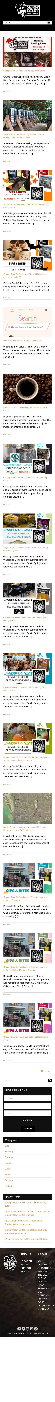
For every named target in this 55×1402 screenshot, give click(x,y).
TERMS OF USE (43, 1290)
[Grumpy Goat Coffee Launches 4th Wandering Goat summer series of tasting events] (27, 738)
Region (8, 1186)
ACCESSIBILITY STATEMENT (45, 1307)
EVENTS (25, 1271)
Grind (7, 1169)
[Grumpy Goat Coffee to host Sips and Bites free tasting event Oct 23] (27, 255)
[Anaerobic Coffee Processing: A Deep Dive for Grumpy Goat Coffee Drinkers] (27, 115)
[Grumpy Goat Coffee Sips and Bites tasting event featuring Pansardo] (27, 878)
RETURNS (43, 1295)
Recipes (9, 1180)
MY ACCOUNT (43, 1263)
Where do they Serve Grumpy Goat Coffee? (22, 341)
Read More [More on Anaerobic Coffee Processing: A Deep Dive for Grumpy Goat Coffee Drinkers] (6, 161)
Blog (7, 1146)
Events (8, 1163)
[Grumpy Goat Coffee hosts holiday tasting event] (27, 52)
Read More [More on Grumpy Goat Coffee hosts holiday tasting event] (6, 91)
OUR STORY (44, 1268)
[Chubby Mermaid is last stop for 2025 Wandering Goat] (27, 459)
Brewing (9, 1151)
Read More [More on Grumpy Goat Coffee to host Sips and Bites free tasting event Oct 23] (6, 298)
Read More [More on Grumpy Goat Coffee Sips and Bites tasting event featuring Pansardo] (6, 924)
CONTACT (26, 1268)
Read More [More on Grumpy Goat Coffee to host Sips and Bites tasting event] (6, 1060)
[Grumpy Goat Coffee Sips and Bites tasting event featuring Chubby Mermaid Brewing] (27, 948)
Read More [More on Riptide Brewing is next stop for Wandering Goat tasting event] (6, 714)
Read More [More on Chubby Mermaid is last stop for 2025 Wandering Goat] (6, 504)
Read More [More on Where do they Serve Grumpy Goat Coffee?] (6, 365)
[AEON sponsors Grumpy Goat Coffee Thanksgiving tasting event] (27, 185)
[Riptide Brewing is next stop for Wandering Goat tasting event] (27, 668)
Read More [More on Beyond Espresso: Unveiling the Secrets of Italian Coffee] (6, 434)
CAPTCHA (27, 1120)
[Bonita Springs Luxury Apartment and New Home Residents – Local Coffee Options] (27, 808)
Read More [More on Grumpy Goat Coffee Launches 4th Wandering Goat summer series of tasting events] (6, 784)
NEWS (41, 1285)
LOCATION (26, 1261)
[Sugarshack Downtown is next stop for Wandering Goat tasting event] (27, 529)
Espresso (9, 1157)
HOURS (25, 1264)
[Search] (50, 1080)
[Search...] (25, 1080)
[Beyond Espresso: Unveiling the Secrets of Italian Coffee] (27, 389)
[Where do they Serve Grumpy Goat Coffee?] (27, 322)
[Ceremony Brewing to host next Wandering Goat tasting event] (27, 598)
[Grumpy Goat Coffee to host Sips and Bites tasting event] (27, 1018)
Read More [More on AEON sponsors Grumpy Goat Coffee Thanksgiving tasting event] (6, 231)
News (7, 1174)
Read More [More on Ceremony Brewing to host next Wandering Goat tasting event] (6, 644)
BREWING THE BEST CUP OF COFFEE (43, 1276)
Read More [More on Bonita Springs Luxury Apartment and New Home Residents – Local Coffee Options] (6, 854)
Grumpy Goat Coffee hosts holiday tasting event (24, 71)
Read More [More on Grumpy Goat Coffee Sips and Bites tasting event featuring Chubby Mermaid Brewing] (6, 994)
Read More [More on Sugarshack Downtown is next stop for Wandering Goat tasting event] (6, 574)
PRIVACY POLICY (42, 1300)
